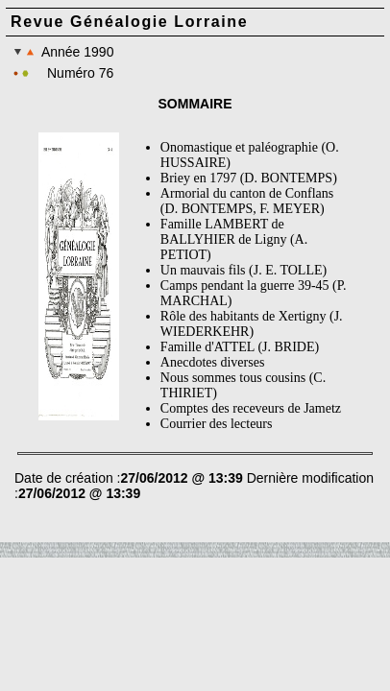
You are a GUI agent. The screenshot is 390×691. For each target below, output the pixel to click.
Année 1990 (63, 52)
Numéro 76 (80, 73)
